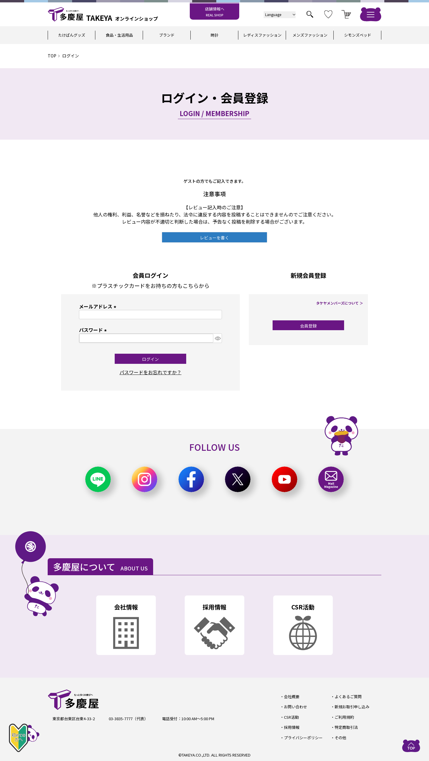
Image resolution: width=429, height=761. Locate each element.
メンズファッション (310, 35)
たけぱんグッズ (71, 35)
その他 (340, 737)
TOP (52, 56)
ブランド (167, 35)
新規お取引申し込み (352, 706)
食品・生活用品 (119, 35)
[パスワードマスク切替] (217, 338)
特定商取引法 (346, 727)
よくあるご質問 (348, 696)
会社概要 (291, 696)
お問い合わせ (295, 706)
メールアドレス (98, 306)
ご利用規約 (344, 717)
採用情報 (291, 727)
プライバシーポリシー (303, 737)
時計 (214, 35)
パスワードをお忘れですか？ (150, 372)
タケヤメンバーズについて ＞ (339, 302)
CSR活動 (291, 717)
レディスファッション (262, 35)
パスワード (94, 329)
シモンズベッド (357, 35)
